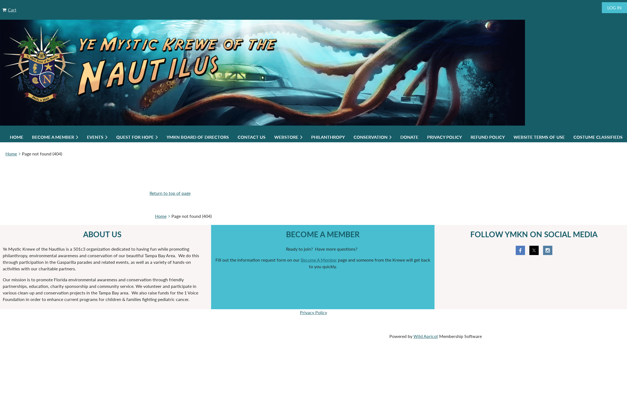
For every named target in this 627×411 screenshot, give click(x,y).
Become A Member (319, 259)
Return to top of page (170, 193)
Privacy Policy (313, 312)
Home (11, 153)
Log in (614, 7)
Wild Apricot (425, 336)
